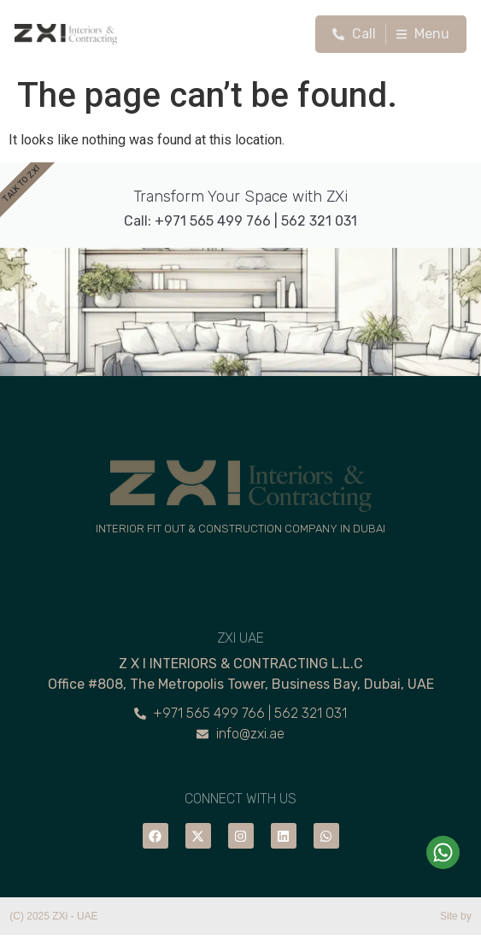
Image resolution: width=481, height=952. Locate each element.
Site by (456, 916)
